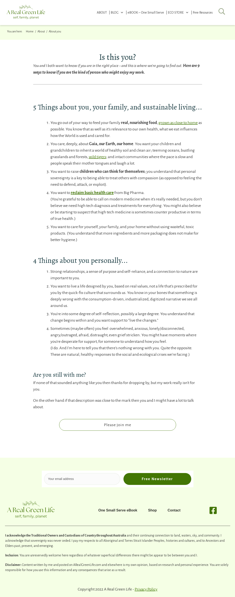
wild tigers (97, 157)
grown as (166, 123)
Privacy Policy (146, 589)
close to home (186, 123)
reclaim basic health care (92, 193)
